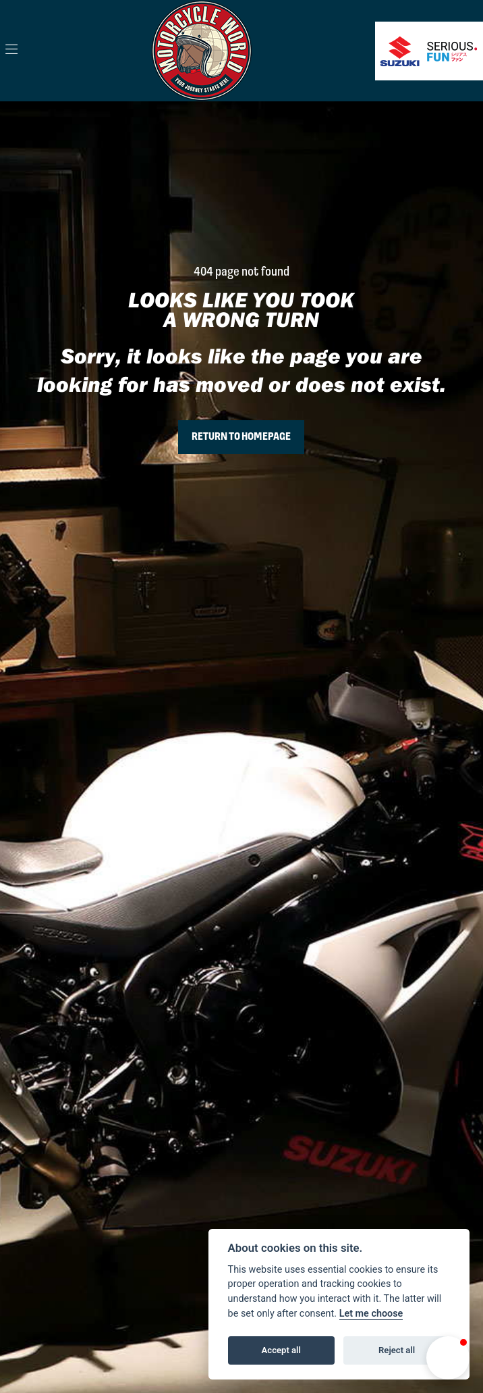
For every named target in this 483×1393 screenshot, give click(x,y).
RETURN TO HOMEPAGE (241, 437)
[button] (448, 1357)
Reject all (396, 1350)
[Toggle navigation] (11, 50)
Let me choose (371, 1313)
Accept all (281, 1350)
